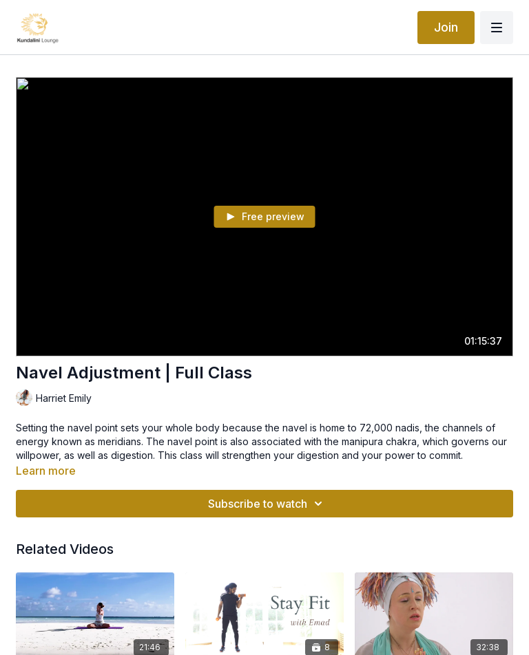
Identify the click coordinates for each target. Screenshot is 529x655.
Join (446, 27)
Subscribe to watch (267, 503)
